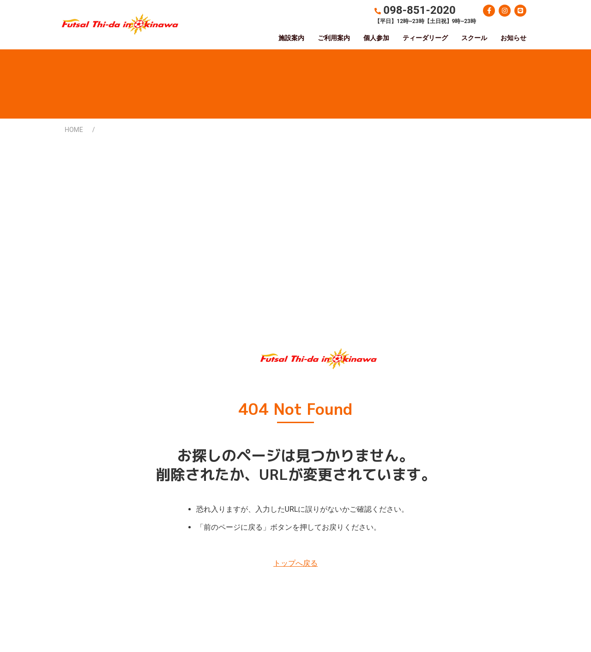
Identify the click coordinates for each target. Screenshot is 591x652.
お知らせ (513, 38)
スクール (474, 38)
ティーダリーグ (425, 38)
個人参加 (376, 38)
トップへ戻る (295, 563)
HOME (74, 129)
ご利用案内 (334, 38)
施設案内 (291, 38)
